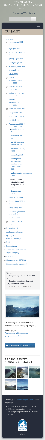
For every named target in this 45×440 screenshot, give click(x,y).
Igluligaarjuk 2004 (16, 59)
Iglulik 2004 (13, 74)
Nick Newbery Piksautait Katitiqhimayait (22, 5)
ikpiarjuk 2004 (14, 49)
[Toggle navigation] (39, 26)
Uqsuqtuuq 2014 (15, 63)
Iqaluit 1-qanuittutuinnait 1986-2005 (15, 80)
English (16, 13)
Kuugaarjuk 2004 (16, 113)
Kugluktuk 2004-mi (16, 116)
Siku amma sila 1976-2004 (16, 260)
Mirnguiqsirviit (12, 228)
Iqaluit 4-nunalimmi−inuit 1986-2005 (15, 102)
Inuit (8, 242)
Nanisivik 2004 (15, 120)
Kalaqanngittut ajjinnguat (16, 264)
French (32, 13)
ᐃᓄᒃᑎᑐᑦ (24, 13)
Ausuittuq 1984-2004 (17, 66)
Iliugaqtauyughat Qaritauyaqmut (19, 345)
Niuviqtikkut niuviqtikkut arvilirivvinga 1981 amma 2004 (16, 164)
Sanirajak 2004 (15, 70)
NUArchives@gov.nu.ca (23, 400)
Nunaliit (9, 39)
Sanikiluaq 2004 (15, 218)
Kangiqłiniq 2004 (15, 208)
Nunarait (10, 256)
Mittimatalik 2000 (16, 197)
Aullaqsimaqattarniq (14, 232)
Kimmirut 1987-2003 (17, 109)
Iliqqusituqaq (11, 246)
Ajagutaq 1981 (17, 155)
